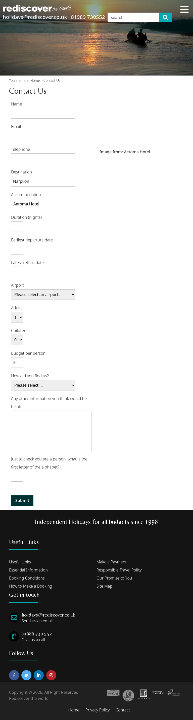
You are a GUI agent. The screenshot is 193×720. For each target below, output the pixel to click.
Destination (21, 172)
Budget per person (28, 353)
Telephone (20, 149)
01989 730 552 (37, 633)
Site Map (104, 586)
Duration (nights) (26, 217)
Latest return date (27, 262)
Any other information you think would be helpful (49, 402)
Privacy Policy (97, 710)
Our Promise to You (114, 578)
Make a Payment (111, 562)
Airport (17, 285)
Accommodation (26, 194)
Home (35, 80)
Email (16, 126)
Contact (123, 710)
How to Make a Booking (30, 586)
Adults (16, 308)
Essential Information (28, 570)
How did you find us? (30, 376)
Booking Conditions (27, 578)
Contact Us (51, 80)
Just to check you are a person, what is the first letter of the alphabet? (49, 463)
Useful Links (20, 562)
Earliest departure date (32, 240)
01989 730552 (88, 16)
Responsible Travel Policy (119, 570)
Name (16, 104)
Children (18, 330)
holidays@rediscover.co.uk (35, 16)
